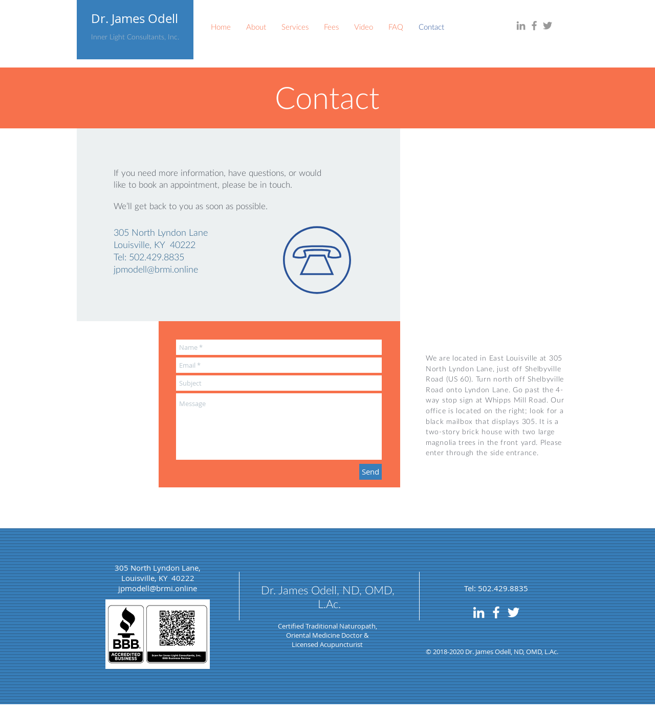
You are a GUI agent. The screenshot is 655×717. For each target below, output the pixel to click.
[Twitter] (547, 25)
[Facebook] (534, 25)
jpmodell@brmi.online (156, 269)
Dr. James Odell (134, 18)
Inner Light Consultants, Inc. (135, 36)
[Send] (370, 472)
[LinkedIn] (521, 25)
